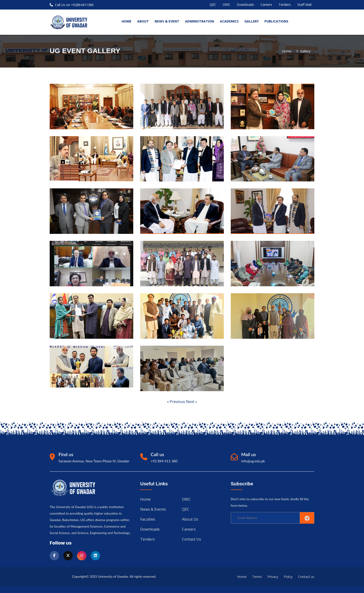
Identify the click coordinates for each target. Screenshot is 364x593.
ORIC (226, 4)
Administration (199, 21)
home (126, 21)
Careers (266, 4)
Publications (276, 21)
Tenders (285, 4)
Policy (288, 576)
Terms (257, 576)
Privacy (272, 576)
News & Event (167, 21)
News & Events (153, 509)
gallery (305, 51)
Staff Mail (304, 4)
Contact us (191, 538)
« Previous (176, 401)
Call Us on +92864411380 (72, 5)
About (143, 21)
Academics (229, 21)
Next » (191, 401)
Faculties (147, 518)
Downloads (245, 4)
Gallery (251, 21)
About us (190, 518)
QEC (213, 4)
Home (286, 51)
